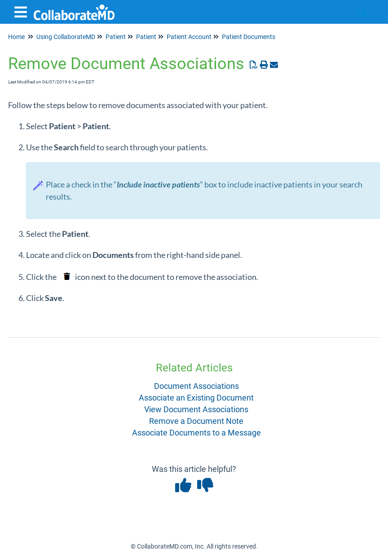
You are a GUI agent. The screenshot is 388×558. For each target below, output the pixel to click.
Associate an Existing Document (196, 397)
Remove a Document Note (196, 421)
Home (16, 36)
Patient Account (189, 36)
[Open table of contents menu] (22, 11)
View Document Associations (196, 409)
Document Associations (196, 386)
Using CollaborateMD (65, 36)
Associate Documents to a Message (196, 432)
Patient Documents (248, 36)
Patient (116, 36)
